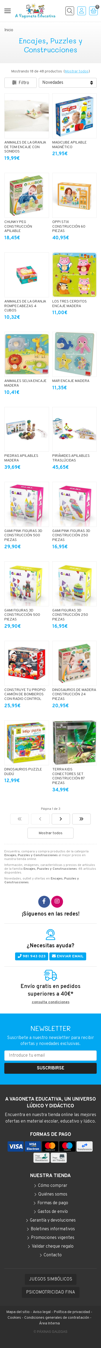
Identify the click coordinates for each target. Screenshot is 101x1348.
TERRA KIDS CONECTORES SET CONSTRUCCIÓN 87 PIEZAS (68, 776)
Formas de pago (52, 1203)
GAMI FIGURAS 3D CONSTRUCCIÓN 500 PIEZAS (22, 615)
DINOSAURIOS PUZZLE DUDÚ (23, 771)
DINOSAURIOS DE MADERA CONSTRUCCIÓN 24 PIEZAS (74, 695)
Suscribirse (50, 1068)
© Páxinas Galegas (50, 1332)
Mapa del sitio (18, 1312)
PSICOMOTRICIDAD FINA (50, 1292)
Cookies (14, 1317)
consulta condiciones (50, 1002)
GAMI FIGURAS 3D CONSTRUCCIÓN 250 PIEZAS (70, 615)
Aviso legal (42, 1312)
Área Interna (49, 1323)
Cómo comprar (52, 1185)
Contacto (53, 1255)
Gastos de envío (53, 1212)
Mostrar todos (77, 71)
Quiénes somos (52, 1194)
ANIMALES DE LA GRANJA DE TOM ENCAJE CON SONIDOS (25, 147)
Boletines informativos (53, 1229)
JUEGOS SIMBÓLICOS (50, 1279)
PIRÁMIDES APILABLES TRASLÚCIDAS (71, 458)
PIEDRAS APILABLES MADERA (21, 458)
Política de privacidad (72, 1312)
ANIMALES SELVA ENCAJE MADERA (25, 383)
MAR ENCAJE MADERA (70, 381)
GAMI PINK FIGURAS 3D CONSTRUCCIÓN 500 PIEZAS (23, 536)
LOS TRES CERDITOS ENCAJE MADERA (69, 303)
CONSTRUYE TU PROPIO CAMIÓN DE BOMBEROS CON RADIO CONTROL (25, 695)
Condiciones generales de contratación (56, 1317)
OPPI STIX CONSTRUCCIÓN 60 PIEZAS (68, 227)
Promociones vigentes (52, 1238)
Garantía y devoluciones (53, 1220)
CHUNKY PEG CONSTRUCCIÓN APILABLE (18, 227)
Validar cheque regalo (53, 1246)
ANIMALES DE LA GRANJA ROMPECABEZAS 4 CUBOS (25, 306)
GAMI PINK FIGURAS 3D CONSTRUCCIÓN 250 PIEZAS (71, 536)
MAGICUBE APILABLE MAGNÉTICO (69, 144)
